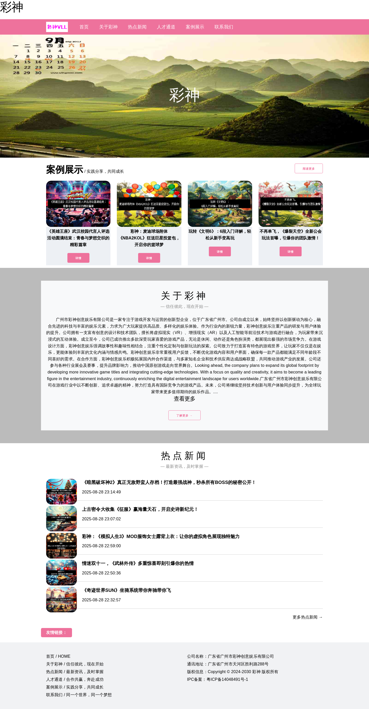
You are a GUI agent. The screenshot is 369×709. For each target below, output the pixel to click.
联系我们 (223, 26)
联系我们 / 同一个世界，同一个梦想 (79, 695)
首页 (84, 26)
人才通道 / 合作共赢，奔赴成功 (75, 679)
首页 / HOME (58, 656)
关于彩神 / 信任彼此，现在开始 (75, 664)
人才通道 (166, 26)
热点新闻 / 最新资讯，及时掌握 (75, 672)
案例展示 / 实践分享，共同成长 (75, 687)
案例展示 (195, 26)
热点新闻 (137, 26)
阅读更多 (309, 168)
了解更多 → (184, 415)
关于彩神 (108, 26)
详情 (78, 258)
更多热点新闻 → (308, 617)
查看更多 (185, 399)
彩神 (11, 7)
